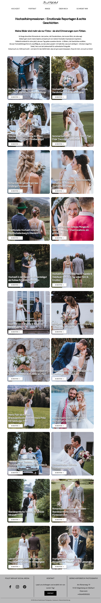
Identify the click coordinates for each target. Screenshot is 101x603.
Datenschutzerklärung (64, 600)
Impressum (55, 600)
